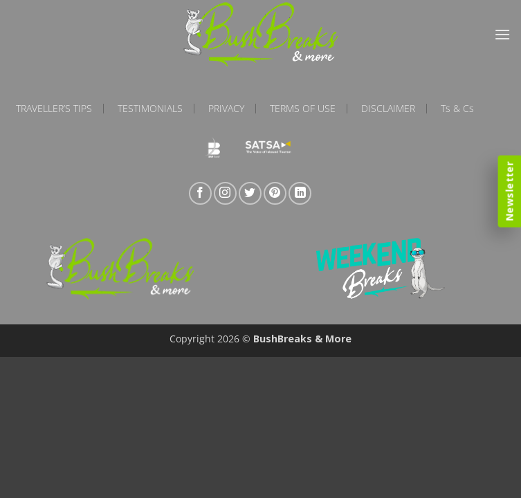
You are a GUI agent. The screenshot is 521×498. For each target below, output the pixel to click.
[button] (502, 34)
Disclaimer (388, 108)
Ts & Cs (457, 108)
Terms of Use (303, 108)
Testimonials (150, 108)
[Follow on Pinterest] (275, 193)
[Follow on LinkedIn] (300, 193)
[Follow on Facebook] (200, 193)
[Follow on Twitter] (250, 193)
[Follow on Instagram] (225, 193)
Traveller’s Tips (54, 108)
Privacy (226, 108)
